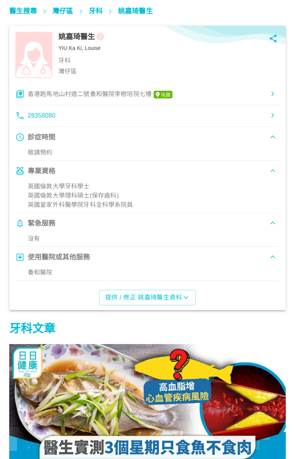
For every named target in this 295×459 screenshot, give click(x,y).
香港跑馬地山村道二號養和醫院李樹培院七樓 (100, 94)
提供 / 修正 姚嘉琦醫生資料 (147, 297)
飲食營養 (25, 425)
